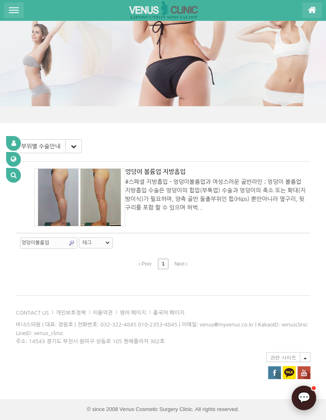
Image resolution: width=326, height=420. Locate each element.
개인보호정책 (70, 312)
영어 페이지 (132, 312)
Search (71, 243)
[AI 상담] (304, 398)
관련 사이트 (283, 357)
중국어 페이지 (168, 312)
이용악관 (103, 312)
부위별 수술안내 (41, 146)
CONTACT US (32, 312)
